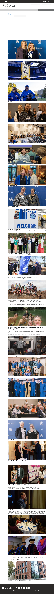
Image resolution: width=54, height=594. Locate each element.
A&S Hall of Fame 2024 (13, 206)
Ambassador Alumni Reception (14, 122)
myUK (44, 1)
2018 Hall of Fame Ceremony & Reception (17, 556)
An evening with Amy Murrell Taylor (15, 356)
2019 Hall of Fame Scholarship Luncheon (16, 439)
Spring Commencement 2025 (14, 38)
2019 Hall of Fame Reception (14, 377)
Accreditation (35, 590)
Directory (39, 590)
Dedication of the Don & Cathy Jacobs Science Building (19, 580)
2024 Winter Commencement (14, 80)
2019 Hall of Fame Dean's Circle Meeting (16, 418)
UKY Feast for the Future (13, 185)
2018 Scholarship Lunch (13, 535)
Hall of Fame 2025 (12, 59)
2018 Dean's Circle (12, 509)
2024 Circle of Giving (12, 164)
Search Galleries (11, 16)
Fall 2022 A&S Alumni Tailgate (14, 276)
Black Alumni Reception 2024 (14, 229)
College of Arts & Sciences (8, 4)
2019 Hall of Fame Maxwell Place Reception (17, 460)
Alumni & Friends (9, 6)
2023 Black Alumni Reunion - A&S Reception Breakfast (19, 253)
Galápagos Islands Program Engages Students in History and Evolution (23, 300)
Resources (42, 9)
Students (14, 9)
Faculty (19, 9)
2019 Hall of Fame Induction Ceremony (16, 397)
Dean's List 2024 (11, 143)
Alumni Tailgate (11, 101)
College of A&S (7, 9)
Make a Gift (49, 9)
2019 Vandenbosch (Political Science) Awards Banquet (19, 484)
